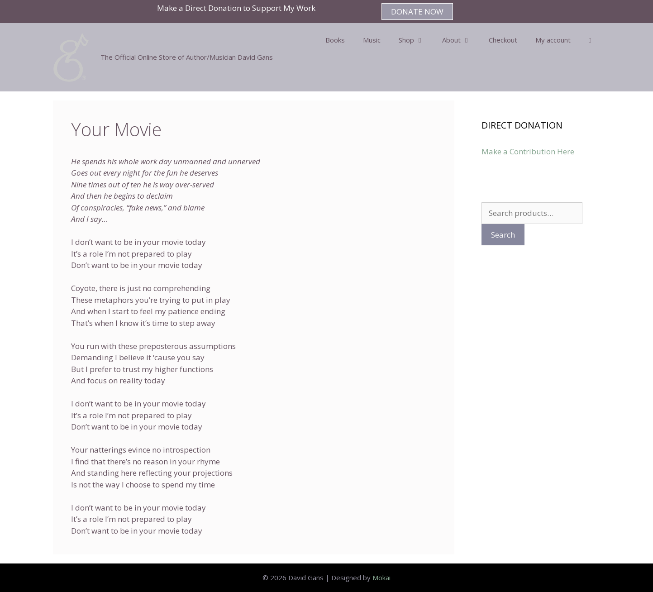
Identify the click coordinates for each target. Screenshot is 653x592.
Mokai (381, 577)
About (461, 40)
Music (372, 39)
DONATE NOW (417, 11)
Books (335, 39)
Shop (416, 40)
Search (503, 234)
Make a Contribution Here (527, 151)
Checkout (503, 39)
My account (553, 39)
